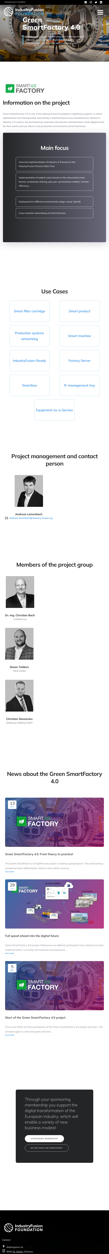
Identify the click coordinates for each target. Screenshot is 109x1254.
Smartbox (29, 385)
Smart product (79, 311)
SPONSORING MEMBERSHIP (44, 1139)
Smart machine (79, 336)
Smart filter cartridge (29, 311)
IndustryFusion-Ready (29, 361)
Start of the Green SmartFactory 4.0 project (35, 1017)
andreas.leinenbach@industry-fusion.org (31, 518)
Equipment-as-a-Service (54, 410)
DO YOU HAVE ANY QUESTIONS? (47, 1148)
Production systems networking (29, 336)
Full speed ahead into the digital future (32, 936)
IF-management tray (79, 385)
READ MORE (9, 872)
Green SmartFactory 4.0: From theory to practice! (39, 854)
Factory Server (80, 361)
